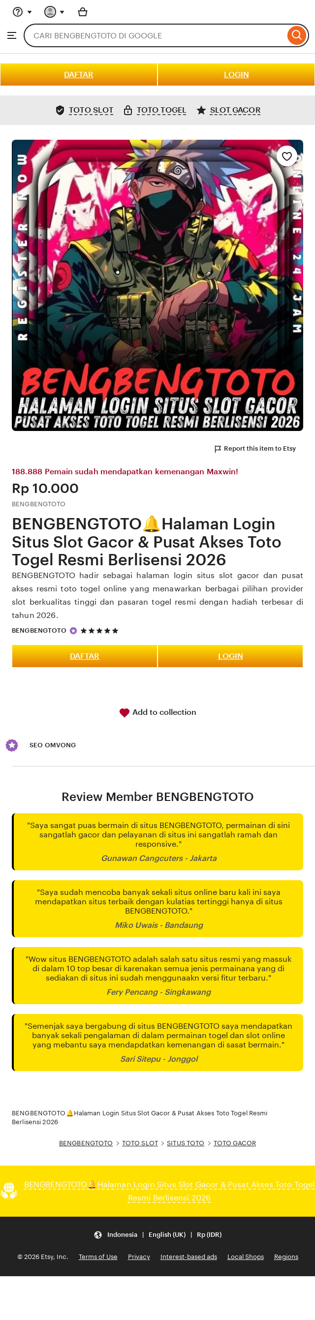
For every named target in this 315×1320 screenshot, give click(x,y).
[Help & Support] (22, 12)
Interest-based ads (188, 1256)
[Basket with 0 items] (82, 12)
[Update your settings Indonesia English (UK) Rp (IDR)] (157, 1235)
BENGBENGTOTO (39, 630)
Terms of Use (98, 1256)
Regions (286, 1256)
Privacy (139, 1256)
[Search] (297, 35)
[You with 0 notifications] (54, 12)
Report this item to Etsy (254, 449)
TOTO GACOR (235, 1143)
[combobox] (154, 35)
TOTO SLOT (140, 1143)
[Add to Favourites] (287, 156)
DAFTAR (79, 74)
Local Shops (245, 1256)
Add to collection (157, 713)
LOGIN (236, 74)
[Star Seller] (73, 631)
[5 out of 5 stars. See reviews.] (101, 630)
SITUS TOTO (185, 1143)
